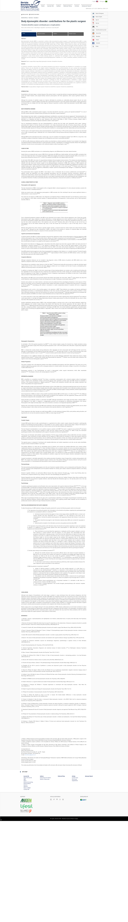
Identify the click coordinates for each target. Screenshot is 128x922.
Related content (72, 33)
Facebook (96, 43)
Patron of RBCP (27, 788)
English (95, 1)
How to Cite (96, 33)
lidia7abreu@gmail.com (30, 754)
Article (23, 33)
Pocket (95, 39)
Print (95, 26)
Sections (25, 785)
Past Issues (74, 779)
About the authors (41, 33)
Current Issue (75, 777)
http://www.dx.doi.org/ (26, 30)
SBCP (25, 779)
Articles (77, 6)
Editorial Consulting (28, 782)
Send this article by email (99, 29)
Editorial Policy (68, 6)
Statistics (55, 33)
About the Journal (28, 777)
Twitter (95, 46)
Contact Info (26, 789)
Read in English (97, 16)
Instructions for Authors (45, 777)
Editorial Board (27, 783)
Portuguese (103, 1)
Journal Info (50, 6)
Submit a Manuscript (44, 779)
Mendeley (96, 36)
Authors (58, 6)
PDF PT (95, 20)
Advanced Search (86, 6)
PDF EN (95, 23)
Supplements (75, 780)
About (25, 780)
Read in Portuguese (98, 13)
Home (42, 6)
